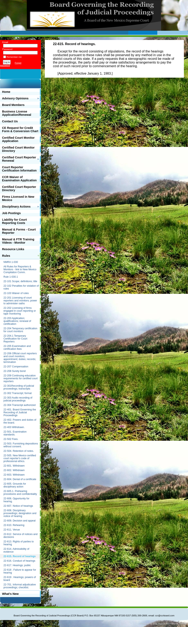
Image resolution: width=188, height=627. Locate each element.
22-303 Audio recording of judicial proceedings (17, 399)
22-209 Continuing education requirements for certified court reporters (20, 378)
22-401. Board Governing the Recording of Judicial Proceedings (19, 412)
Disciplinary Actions (16, 206)
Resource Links (13, 249)
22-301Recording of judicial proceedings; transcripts (18, 387)
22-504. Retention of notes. (18, 451)
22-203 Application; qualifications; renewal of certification (17, 321)
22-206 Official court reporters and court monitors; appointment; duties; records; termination (20, 357)
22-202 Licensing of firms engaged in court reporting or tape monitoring (19, 311)
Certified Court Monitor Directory (18, 149)
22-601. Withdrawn (14, 465)
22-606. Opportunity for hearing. (16, 500)
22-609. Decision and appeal (19, 520)
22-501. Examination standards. (15, 433)
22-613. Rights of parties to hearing (18, 543)
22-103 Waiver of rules (16, 293)
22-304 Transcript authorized (19, 405)
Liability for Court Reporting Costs (14, 221)
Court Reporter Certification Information (19, 169)
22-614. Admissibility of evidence (16, 550)
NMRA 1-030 (10, 262)
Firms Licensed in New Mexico (18, 198)
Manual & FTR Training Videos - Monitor (18, 241)
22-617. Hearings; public (17, 565)
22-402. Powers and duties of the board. (19, 421)
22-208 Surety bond (14, 371)
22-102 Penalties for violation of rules (21, 287)
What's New (10, 593)
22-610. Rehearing (13, 525)
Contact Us (10, 121)
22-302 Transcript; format (17, 393)
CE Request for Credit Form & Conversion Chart (20, 129)
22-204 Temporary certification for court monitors (20, 330)
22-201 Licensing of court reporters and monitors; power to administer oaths (20, 300)
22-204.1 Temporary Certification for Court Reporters (15, 338)
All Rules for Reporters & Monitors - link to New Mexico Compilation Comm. (19, 269)
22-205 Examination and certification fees (17, 347)
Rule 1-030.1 (10, 276)
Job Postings (11, 213)
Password (6, 49)
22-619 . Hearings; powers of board (19, 579)
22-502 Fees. (10, 439)
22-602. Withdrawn (14, 470)
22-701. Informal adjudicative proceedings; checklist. (19, 586)
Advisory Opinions (15, 98)
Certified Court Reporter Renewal (19, 159)
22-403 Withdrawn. (14, 427)
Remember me (14, 57)
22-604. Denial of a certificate (19, 479)
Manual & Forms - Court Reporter (19, 231)
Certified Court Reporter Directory (19, 188)
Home (6, 91)
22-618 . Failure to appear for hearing (19, 571)
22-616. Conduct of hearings (19, 560)
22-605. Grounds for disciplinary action (14, 485)
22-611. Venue (11, 529)
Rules (6, 255)
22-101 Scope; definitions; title (20, 281)
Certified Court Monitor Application (18, 139)
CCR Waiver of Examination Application (19, 178)
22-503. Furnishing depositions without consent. (20, 445)
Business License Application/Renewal (16, 113)
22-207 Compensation (15, 366)
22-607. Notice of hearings (18, 505)
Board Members (13, 105)
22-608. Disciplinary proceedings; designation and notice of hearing (19, 513)
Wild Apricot (159, 623)
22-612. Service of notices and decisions (20, 535)
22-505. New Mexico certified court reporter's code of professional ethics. (19, 458)
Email (4, 42)
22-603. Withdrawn (14, 474)
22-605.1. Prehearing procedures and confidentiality (20, 492)
